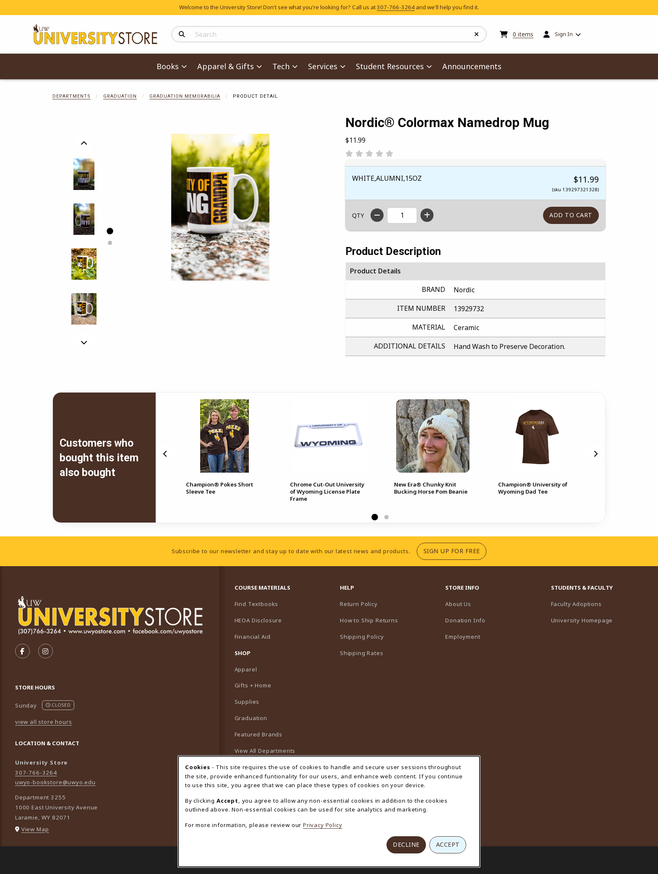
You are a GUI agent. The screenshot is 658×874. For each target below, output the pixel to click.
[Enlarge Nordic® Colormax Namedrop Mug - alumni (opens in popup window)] (84, 264)
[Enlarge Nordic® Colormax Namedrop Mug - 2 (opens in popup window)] (84, 219)
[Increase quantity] (426, 215)
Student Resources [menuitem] (390, 66)
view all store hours (43, 722)
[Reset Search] (476, 34)
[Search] (182, 34)
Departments (71, 96)
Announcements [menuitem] (471, 66)
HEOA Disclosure (258, 620)
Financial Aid (253, 636)
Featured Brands (258, 734)
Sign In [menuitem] (564, 34)
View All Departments (265, 750)
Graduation (120, 96)
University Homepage (600, 620)
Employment (462, 636)
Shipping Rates (362, 653)
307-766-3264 (396, 7)
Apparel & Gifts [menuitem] (225, 66)
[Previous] (84, 143)
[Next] (84, 342)
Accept (448, 844)
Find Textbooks (257, 604)
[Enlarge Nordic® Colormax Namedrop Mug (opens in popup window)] (220, 207)
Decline (406, 844)
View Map (35, 829)
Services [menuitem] (322, 66)
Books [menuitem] (168, 66)
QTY (358, 215)
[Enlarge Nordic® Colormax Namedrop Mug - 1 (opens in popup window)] (84, 174)
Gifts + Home (253, 685)
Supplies (247, 701)
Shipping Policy (362, 636)
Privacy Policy (322, 825)
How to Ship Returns (369, 620)
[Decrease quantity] (377, 215)
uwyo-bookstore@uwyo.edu (55, 782)
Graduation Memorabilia (184, 96)
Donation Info (465, 620)
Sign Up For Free (454, 550)
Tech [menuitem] (281, 66)
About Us (458, 604)
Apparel (246, 669)
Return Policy (359, 604)
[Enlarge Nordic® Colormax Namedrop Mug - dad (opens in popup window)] (84, 309)
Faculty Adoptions (600, 604)
